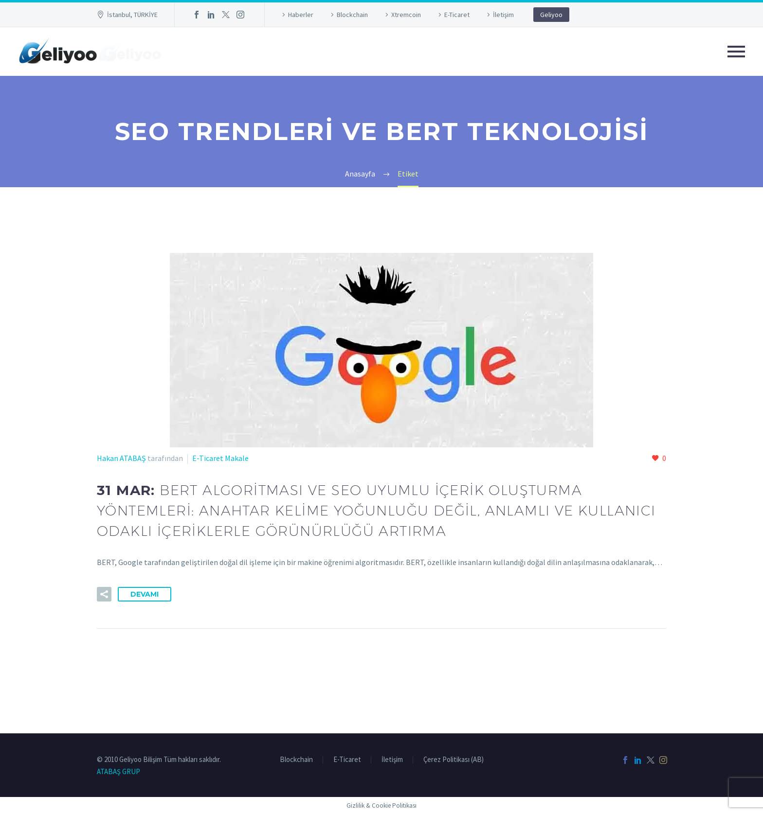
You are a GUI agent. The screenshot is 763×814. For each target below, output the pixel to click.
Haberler (300, 14)
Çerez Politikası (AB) (453, 759)
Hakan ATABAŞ (121, 458)
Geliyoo (551, 14)
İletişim (503, 14)
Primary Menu (736, 51)
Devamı (144, 594)
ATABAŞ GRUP (118, 771)
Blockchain (352, 14)
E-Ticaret (457, 14)
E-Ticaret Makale (220, 458)
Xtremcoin (406, 14)
